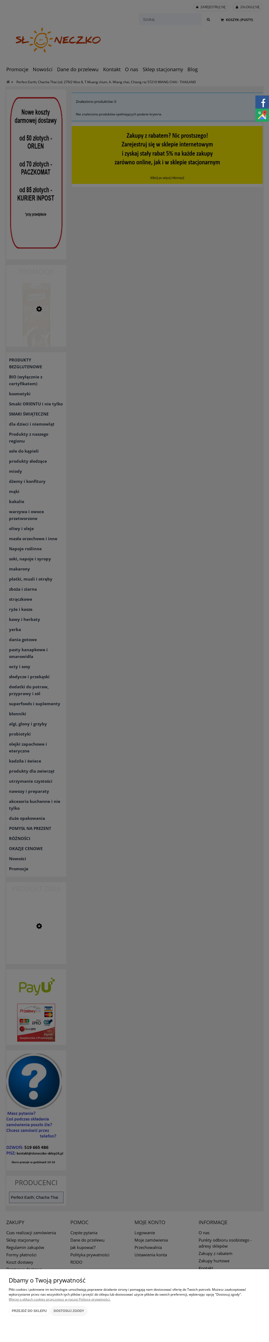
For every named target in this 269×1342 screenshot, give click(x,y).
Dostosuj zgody (69, 1311)
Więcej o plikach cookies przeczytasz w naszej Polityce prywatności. (59, 1299)
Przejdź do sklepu (29, 1311)
